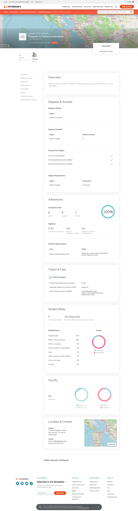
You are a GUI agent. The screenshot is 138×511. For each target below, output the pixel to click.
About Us (109, 481)
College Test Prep (76, 481)
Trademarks (110, 494)
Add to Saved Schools (106, 51)
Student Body (24, 89)
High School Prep (98, 6)
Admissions (24, 82)
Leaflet (116, 15)
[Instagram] (31, 483)
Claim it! (55, 43)
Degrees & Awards (26, 78)
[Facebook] (22, 483)
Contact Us (110, 484)
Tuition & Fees (25, 85)
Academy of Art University (28, 12)
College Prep (66, 6)
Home (6, 12)
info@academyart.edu (60, 441)
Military (74, 491)
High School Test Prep (78, 494)
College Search (94, 481)
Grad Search (93, 484)
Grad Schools (14, 12)
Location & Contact (26, 96)
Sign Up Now (127, 7)
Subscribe (60, 493)
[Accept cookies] (97, 507)
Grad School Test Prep (78, 484)
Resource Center (94, 491)
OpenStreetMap (125, 15)
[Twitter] (17, 483)
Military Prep (109, 6)
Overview (23, 75)
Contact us (38, 2)
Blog (5, 2)
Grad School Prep (77, 6)
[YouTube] (26, 483)
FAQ (32, 2)
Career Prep (87, 6)
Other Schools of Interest (28, 100)
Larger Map (5, 46)
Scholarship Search (95, 488)
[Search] (116, 6)
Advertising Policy (112, 497)
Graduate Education (44, 12)
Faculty (22, 93)
